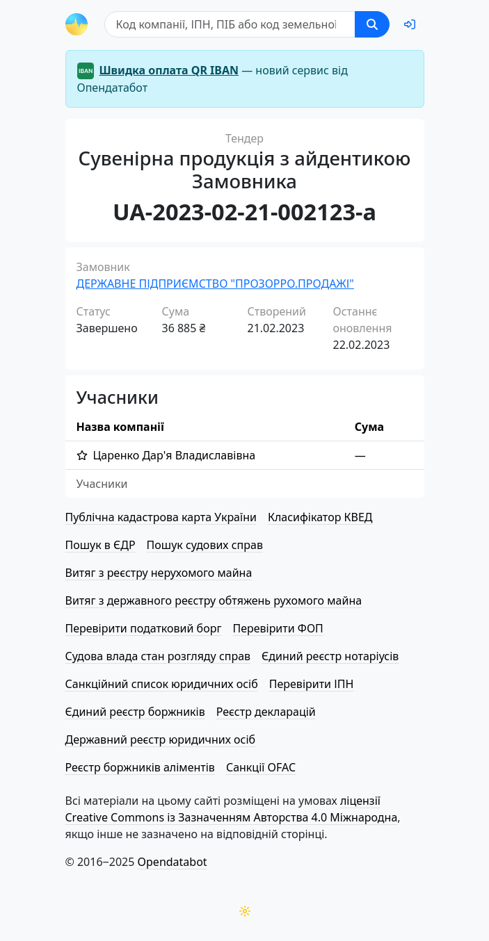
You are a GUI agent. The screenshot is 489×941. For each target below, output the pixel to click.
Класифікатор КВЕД (320, 517)
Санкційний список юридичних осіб (161, 684)
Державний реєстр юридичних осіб (160, 739)
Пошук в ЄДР (100, 545)
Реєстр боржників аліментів (140, 767)
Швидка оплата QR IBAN (169, 70)
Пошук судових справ (205, 545)
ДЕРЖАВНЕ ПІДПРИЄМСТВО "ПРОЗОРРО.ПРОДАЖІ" (215, 283)
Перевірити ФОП (277, 628)
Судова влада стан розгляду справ (158, 656)
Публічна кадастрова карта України (161, 517)
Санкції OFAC (261, 767)
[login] (409, 24)
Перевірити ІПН (311, 684)
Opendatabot (172, 861)
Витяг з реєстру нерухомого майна (158, 572)
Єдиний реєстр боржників (135, 711)
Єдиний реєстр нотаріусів (330, 656)
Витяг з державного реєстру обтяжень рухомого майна (213, 600)
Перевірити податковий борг (143, 628)
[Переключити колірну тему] (244, 911)
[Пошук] (229, 24)
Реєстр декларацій (266, 711)
